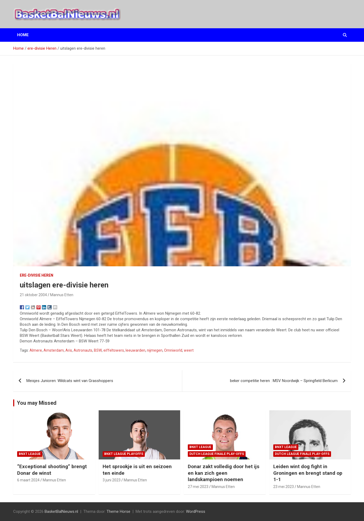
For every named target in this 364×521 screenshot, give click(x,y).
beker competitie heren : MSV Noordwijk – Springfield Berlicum (284, 380)
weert (189, 350)
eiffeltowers (113, 350)
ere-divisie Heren (36, 275)
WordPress (195, 511)
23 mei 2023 (283, 487)
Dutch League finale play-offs (216, 454)
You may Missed (36, 403)
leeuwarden (135, 350)
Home (23, 34)
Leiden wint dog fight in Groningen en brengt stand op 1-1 (307, 472)
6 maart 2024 (28, 480)
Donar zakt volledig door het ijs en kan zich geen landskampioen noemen (223, 472)
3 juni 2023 (112, 480)
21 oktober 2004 (33, 295)
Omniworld (173, 350)
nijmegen (154, 350)
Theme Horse (118, 511)
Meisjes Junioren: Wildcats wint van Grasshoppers (69, 380)
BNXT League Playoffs (123, 454)
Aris (68, 350)
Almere (36, 350)
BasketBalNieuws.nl (61, 511)
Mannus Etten (61, 295)
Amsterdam (54, 350)
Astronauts (83, 350)
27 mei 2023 (198, 487)
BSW (98, 350)
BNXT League (30, 454)
